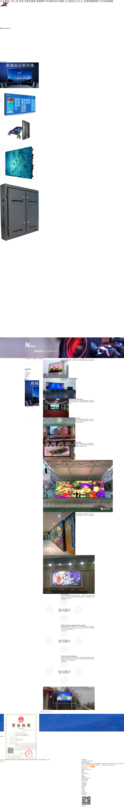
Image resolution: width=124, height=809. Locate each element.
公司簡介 (2, 295)
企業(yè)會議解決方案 (4, 256)
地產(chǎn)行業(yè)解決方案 (5, 263)
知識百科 (2, 327)
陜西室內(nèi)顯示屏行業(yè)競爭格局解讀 (72, 399)
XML (49, 759)
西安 (91, 765)
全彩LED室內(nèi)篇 (4, 285)
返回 (83, 358)
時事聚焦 (2, 331)
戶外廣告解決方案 (3, 253)
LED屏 (62, 17)
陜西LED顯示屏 (84, 780)
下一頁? (50, 711)
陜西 (87, 765)
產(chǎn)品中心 (62, 25)
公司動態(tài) (2, 320)
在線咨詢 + (2, 30)
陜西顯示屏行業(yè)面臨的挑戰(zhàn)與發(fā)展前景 (74, 687)
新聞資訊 (62, 316)
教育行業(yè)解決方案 (4, 267)
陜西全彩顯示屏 (65, 594)
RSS (46, 759)
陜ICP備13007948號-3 (33, 759)
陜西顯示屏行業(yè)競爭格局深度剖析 (70, 418)
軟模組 (1, 37)
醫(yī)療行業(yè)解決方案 (5, 271)
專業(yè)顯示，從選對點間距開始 (69, 378)
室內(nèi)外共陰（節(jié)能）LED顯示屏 (8, 59)
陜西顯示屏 (83, 776)
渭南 (96, 765)
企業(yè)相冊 (2, 299)
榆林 (98, 765)
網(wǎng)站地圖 (41, 759)
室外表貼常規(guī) (3, 45)
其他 (1, 334)
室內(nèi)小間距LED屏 (4, 34)
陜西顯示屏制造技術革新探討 (68, 512)
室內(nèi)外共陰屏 (3, 181)
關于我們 (62, 291)
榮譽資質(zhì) (2, 302)
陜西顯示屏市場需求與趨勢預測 (69, 656)
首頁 (32, 358)
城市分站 (83, 765)
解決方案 (62, 249)
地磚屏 (1, 48)
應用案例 (62, 277)
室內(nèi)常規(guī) (3, 52)
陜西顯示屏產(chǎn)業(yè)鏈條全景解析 (71, 442)
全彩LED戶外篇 (3, 281)
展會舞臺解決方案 (3, 260)
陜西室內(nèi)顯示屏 (66, 460)
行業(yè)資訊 (2, 324)
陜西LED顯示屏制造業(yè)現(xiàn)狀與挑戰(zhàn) (73, 555)
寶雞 (94, 765)
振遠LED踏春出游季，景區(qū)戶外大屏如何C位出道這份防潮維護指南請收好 (77, 360)
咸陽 (89, 765)
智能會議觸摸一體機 (4, 89)
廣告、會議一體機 (3, 55)
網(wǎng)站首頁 (62, 10)
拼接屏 (1, 41)
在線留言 (2, 736)
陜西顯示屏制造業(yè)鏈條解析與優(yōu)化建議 (73, 625)
